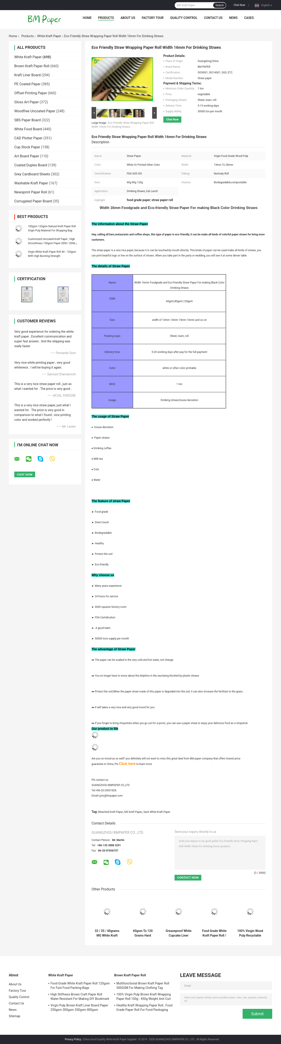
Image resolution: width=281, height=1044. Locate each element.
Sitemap (14, 1016)
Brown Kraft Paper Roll (31, 66)
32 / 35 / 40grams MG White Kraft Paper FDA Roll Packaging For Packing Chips (107, 933)
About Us (128, 18)
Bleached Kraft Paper (110, 811)
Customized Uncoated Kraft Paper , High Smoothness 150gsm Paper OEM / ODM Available (51, 243)
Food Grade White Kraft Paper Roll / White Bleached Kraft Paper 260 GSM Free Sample (214, 933)
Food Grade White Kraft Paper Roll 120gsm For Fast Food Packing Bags (80, 986)
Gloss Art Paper (26, 102)
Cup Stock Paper (27, 147)
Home (87, 18)
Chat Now (239, 5)
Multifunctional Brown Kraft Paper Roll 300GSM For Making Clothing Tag (142, 986)
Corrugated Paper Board (33, 201)
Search (219, 5)
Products (106, 18)
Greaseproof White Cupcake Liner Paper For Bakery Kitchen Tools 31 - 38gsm (179, 933)
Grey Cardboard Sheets (32, 174)
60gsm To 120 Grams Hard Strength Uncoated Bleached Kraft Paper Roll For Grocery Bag (143, 933)
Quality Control (183, 18)
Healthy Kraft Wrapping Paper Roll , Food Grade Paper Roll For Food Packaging (144, 1007)
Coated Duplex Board (30, 165)
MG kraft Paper (133, 811)
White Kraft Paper (49, 36)
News (233, 18)
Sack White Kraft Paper (156, 811)
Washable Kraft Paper (31, 183)
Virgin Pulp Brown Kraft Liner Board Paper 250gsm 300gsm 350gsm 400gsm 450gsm (79, 1008)
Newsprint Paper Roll (30, 192)
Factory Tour (153, 18)
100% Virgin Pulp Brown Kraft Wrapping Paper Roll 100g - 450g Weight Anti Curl (143, 996)
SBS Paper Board (27, 120)
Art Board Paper (26, 156)
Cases (249, 18)
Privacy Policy (73, 1039)
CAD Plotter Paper (28, 138)
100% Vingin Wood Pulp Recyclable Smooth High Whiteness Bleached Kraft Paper (250, 933)
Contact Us (213, 18)
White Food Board (28, 129)
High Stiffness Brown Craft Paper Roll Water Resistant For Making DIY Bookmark (79, 996)
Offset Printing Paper (30, 93)
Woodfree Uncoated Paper (34, 111)
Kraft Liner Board (27, 75)
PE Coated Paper (27, 84)
